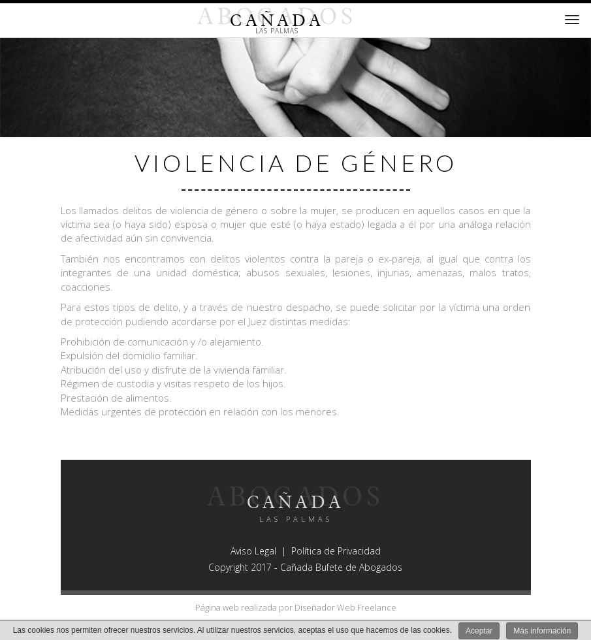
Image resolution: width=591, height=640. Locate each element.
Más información (542, 630)
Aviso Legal (253, 551)
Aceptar (479, 630)
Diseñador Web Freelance (345, 607)
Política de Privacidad (336, 551)
